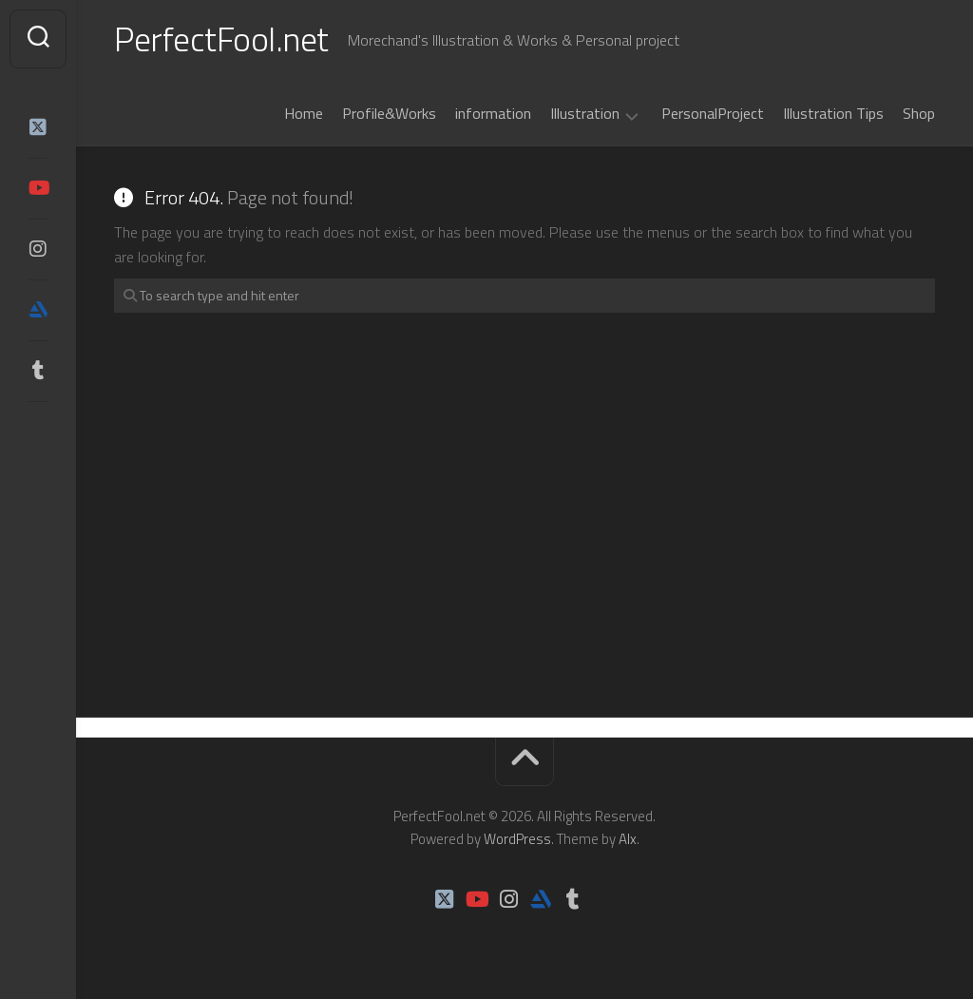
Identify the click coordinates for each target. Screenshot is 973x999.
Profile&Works (389, 113)
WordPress (517, 839)
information (493, 113)
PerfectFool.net (221, 38)
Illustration (585, 114)
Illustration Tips (833, 113)
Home (303, 113)
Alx (628, 839)
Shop (919, 113)
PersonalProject (712, 113)
